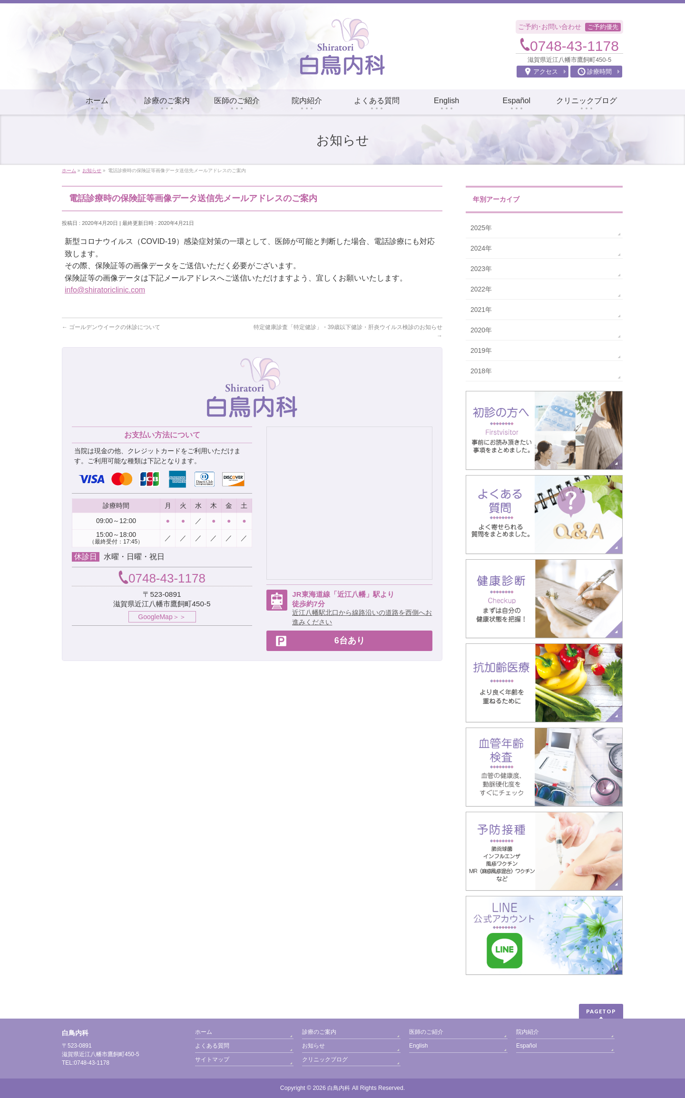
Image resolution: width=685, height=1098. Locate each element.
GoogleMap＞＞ (162, 617)
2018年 (481, 371)
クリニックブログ (325, 1059)
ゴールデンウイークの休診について (111, 327)
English (418, 1045)
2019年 (481, 350)
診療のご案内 (319, 1032)
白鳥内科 (338, 1088)
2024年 (481, 248)
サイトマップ (212, 1059)
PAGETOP (601, 1011)
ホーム (203, 1032)
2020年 (481, 330)
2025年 (481, 228)
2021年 (481, 309)
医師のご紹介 (426, 1032)
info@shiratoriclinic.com (105, 290)
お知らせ (313, 1045)
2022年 (481, 289)
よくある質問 (212, 1045)
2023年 (481, 268)
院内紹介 (527, 1032)
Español (526, 1045)
